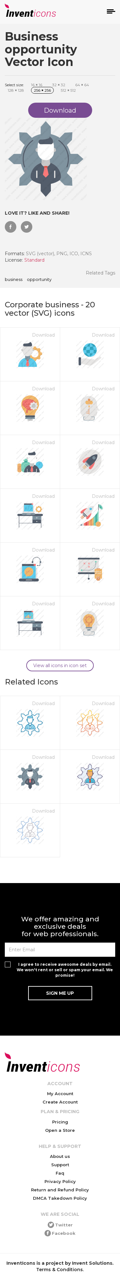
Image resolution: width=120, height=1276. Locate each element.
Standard (34, 260)
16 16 (36, 84)
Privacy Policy (60, 1181)
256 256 (42, 90)
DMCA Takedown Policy (60, 1198)
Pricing (60, 1121)
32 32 (58, 84)
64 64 (82, 84)
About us (60, 1156)
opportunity (39, 279)
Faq (60, 1173)
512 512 (68, 90)
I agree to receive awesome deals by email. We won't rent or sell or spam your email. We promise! (65, 970)
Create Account (60, 1101)
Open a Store (60, 1130)
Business (13, 279)
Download (43, 335)
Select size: (14, 84)
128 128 (16, 90)
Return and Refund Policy (60, 1189)
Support (60, 1164)
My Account (60, 1093)
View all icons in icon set (60, 665)
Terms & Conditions (59, 1269)
